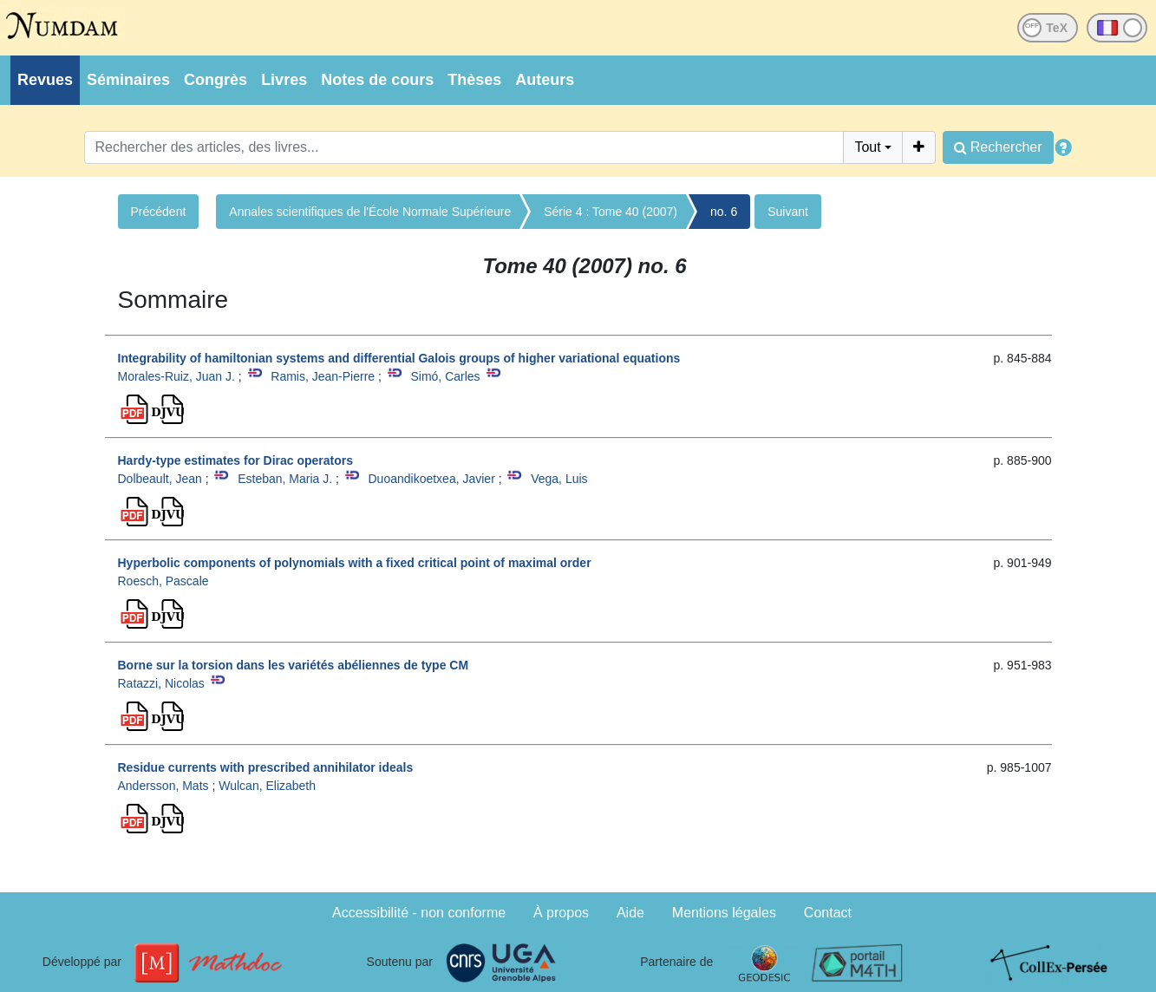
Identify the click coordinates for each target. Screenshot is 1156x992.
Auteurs (544, 79)
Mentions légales (724, 912)
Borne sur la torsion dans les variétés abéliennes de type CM (293, 665)
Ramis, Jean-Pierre (323, 376)
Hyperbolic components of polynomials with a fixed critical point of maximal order (354, 563)
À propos (561, 912)
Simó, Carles (445, 376)
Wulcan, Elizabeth (267, 786)
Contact (828, 912)
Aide (630, 912)
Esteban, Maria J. (285, 479)
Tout (867, 147)
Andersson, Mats (163, 786)
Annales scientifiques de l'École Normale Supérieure (370, 212)
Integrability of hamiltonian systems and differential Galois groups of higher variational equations (399, 358)
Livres (284, 79)
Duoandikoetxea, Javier (431, 479)
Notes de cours (377, 79)
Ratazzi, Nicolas (161, 683)
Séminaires (128, 79)
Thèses (474, 79)
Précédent (158, 212)
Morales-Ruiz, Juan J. (176, 376)
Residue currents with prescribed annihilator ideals (266, 767)
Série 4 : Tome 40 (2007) (610, 212)
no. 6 (723, 212)
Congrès (215, 79)
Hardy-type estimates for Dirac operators (236, 460)
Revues (45, 79)
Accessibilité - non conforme (419, 912)
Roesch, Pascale (163, 581)
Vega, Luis (559, 479)
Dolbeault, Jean (160, 479)
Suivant (787, 212)
